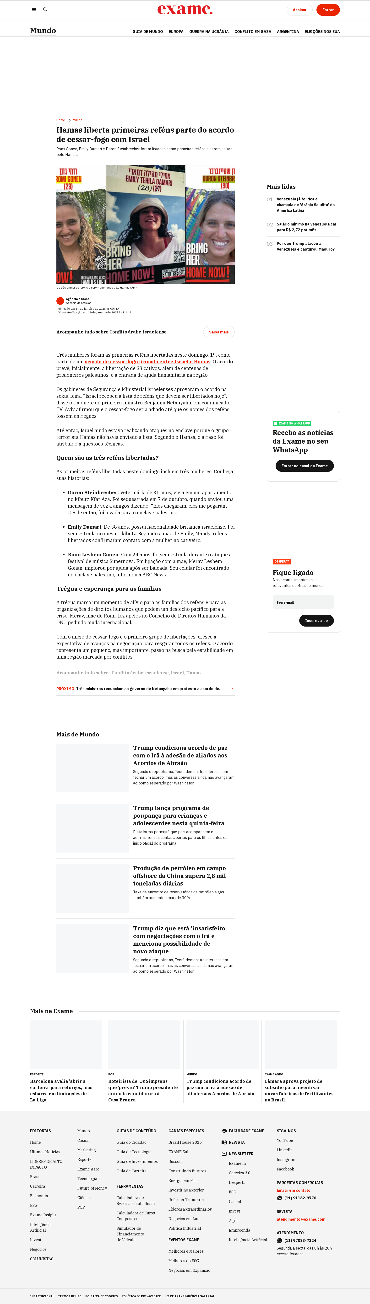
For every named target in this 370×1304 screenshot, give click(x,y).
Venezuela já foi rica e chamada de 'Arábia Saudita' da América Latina (306, 205)
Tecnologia (87, 1178)
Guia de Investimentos (137, 1161)
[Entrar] (328, 10)
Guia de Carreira (132, 1171)
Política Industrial (185, 1228)
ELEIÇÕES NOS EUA (322, 31)
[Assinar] (300, 10)
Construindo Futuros (187, 1171)
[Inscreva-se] (316, 621)
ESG (34, 1205)
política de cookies (101, 1296)
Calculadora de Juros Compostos (136, 1216)
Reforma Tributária (186, 1199)
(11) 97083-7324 (300, 1240)
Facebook (285, 1169)
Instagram (286, 1159)
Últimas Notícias (45, 1151)
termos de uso (70, 1296)
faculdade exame (246, 1130)
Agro (233, 1220)
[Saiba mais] (219, 332)
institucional (42, 1296)
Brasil (35, 1176)
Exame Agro (88, 1169)
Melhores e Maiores (186, 1251)
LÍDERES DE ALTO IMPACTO (46, 1164)
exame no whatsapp (292, 423)
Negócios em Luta (185, 1218)
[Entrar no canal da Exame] (305, 466)
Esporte (84, 1159)
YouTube (285, 1140)
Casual (83, 1140)
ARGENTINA (288, 31)
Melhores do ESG (184, 1260)
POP (81, 1207)
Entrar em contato (293, 1190)
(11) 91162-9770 (300, 1198)
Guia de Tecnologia (134, 1151)
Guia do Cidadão (132, 1142)
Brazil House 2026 (185, 1142)
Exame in (237, 1163)
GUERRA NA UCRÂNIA (209, 31)
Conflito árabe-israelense (140, 673)
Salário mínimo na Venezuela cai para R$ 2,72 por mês (306, 227)
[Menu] (34, 10)
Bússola (176, 1161)
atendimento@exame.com (301, 1219)
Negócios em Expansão (189, 1270)
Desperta (282, 561)
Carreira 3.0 (239, 1172)
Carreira (37, 1186)
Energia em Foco (184, 1180)
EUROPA (176, 31)
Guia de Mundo (148, 31)
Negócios (38, 1249)
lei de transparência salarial (190, 1296)
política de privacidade (141, 1296)
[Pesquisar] (45, 10)
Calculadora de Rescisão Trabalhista (136, 1200)
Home (60, 120)
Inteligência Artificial (41, 1227)
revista (237, 1142)
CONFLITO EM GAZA (252, 31)
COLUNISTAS (41, 1258)
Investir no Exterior (186, 1190)
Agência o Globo (77, 299)
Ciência (84, 1197)
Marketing (86, 1150)
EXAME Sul (178, 1151)
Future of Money (92, 1188)
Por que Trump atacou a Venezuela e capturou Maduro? (306, 246)
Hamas (193, 673)
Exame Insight (43, 1215)
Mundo (43, 30)
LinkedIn (285, 1150)
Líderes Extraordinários (190, 1209)
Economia (39, 1195)
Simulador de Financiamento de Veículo (130, 1234)
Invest (35, 1239)
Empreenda (239, 1230)
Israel (177, 673)
